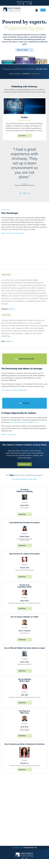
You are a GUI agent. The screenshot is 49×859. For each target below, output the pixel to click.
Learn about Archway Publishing (13, 390)
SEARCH (21, 4)
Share (13, 309)
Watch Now (22, 514)
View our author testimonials (12, 233)
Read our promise (8, 434)
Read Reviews (36, 73)
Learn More (22, 135)
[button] (20, 193)
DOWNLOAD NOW (24, 464)
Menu (43, 10)
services (35, 422)
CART (28, 4)
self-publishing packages (20, 422)
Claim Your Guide (22, 50)
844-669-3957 (41, 69)
